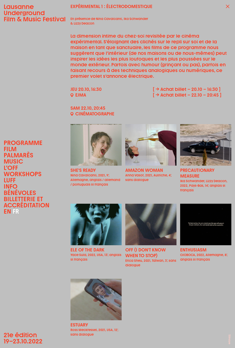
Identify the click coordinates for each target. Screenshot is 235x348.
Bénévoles (20, 193)
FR (16, 211)
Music (13, 161)
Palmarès (18, 155)
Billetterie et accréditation (26, 202)
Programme (23, 143)
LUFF (10, 180)
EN (7, 211)
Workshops (23, 174)
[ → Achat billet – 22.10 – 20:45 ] (187, 95)
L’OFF (11, 168)
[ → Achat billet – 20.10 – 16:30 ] (187, 89)
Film (10, 149)
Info (10, 186)
